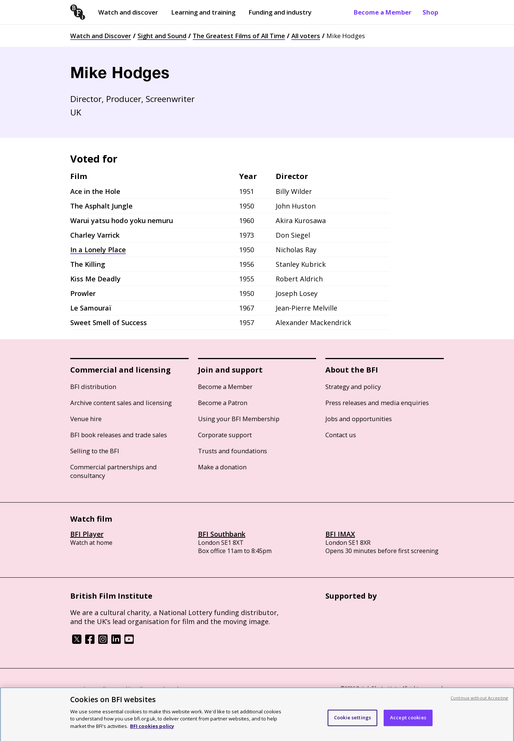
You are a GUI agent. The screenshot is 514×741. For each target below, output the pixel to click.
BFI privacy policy (90, 688)
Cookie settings (352, 721)
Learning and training (203, 12)
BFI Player (86, 533)
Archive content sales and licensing (121, 402)
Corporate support (225, 434)
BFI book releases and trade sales (118, 434)
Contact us (340, 434)
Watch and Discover (100, 35)
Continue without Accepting (479, 701)
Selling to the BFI (94, 451)
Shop (430, 12)
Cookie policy (132, 688)
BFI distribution (93, 386)
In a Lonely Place (98, 249)
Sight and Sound (161, 35)
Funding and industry (280, 12)
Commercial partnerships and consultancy (113, 471)
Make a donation (222, 467)
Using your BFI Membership (238, 418)
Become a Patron (222, 402)
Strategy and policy (353, 386)
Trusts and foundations (232, 451)
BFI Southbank (221, 533)
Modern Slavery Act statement (190, 688)
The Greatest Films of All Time (239, 35)
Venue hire (86, 418)
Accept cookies (408, 721)
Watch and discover (128, 12)
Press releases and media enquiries (377, 402)
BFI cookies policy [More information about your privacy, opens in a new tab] (152, 729)
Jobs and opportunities (358, 418)
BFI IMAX (340, 533)
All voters (305, 35)
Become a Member (382, 12)
